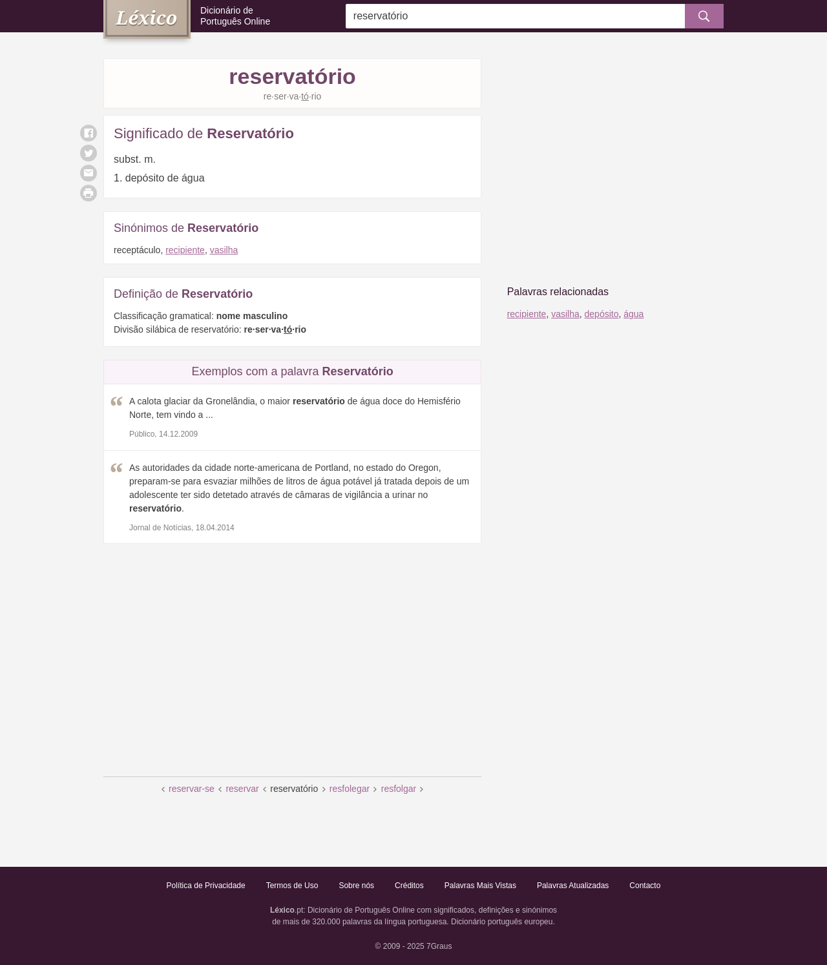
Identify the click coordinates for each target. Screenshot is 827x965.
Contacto (644, 885)
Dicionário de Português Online (235, 15)
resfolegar (350, 788)
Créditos (409, 885)
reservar (241, 788)
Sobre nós (356, 885)
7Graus (439, 946)
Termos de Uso (292, 885)
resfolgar (398, 788)
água (633, 314)
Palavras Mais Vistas (480, 885)
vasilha (224, 250)
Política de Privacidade (206, 885)
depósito (602, 314)
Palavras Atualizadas (573, 885)
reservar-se (192, 788)
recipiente (185, 250)
